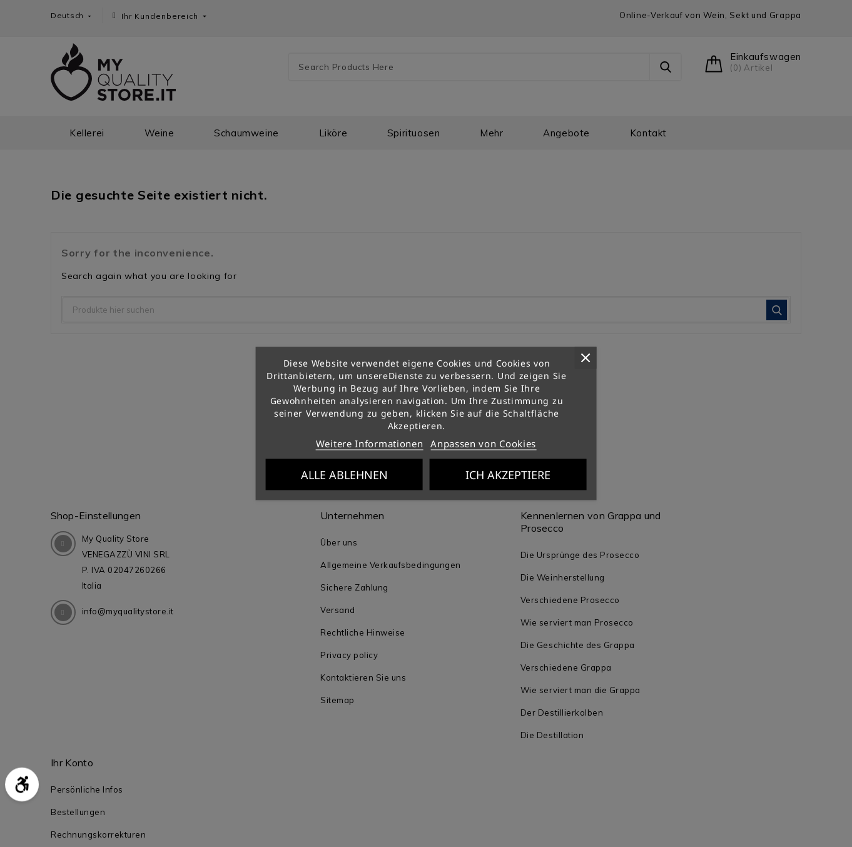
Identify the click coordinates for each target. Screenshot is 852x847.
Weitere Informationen (369, 443)
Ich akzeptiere (507, 474)
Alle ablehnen (344, 474)
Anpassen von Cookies (483, 443)
